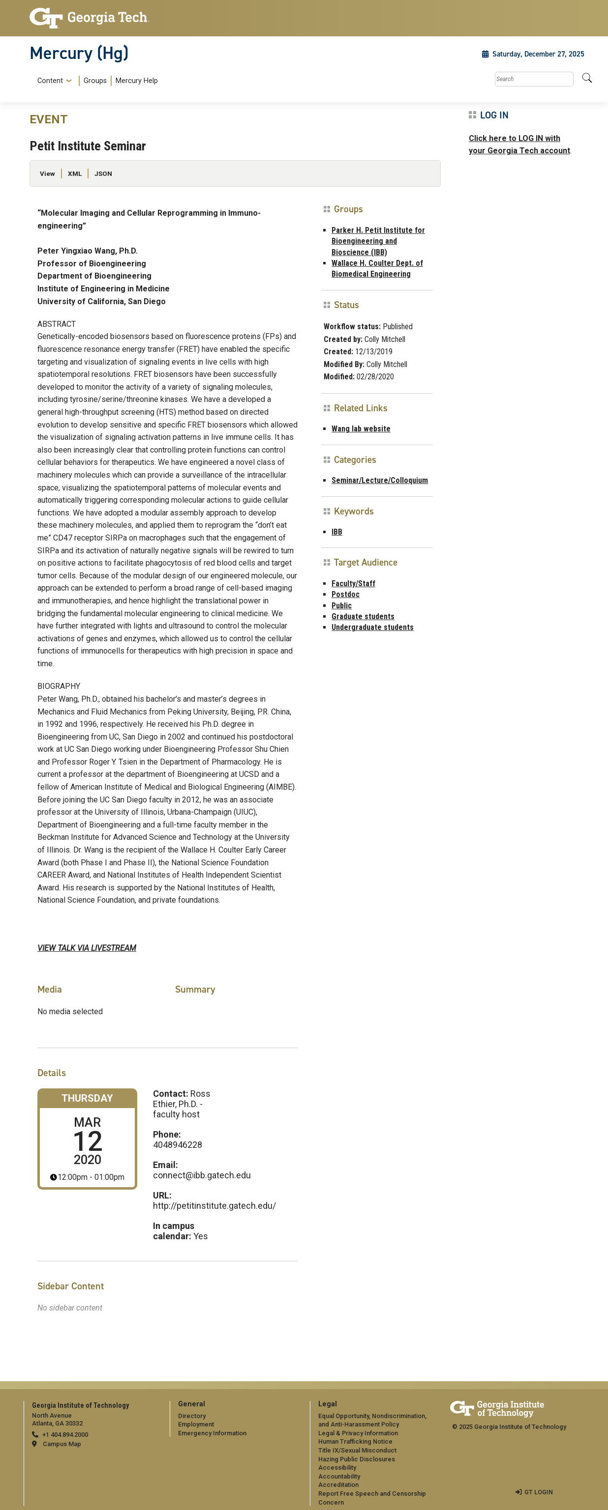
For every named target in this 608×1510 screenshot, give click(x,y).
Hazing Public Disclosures (356, 1459)
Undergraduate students (373, 627)
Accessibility (337, 1467)
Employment (196, 1424)
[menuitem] (96, 81)
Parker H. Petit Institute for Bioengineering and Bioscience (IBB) (378, 241)
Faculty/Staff (353, 583)
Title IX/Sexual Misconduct (357, 1450)
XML (75, 173)
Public (342, 605)
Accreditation (338, 1484)
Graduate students (363, 616)
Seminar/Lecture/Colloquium (380, 480)
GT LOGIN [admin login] (538, 1492)
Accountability (339, 1476)
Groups (95, 81)
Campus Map (62, 1444)
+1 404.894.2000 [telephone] (65, 1434)
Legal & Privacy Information (358, 1433)
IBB (337, 532)
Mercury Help (137, 81)
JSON (103, 173)
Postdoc (346, 594)
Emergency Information (212, 1433)
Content (50, 81)
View (47, 173)
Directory (192, 1416)
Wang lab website (361, 428)
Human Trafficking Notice (355, 1441)
